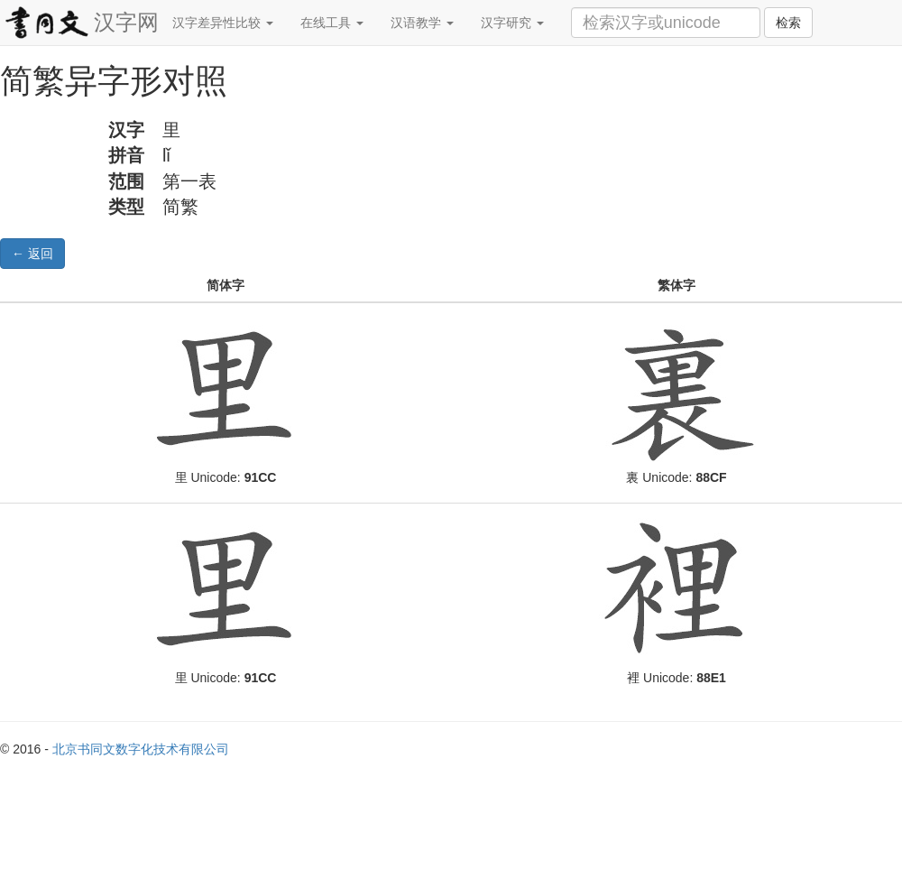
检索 (788, 22)
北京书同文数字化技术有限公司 (140, 749)
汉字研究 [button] (512, 22)
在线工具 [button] (332, 22)
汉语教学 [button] (422, 22)
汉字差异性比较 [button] (222, 22)
